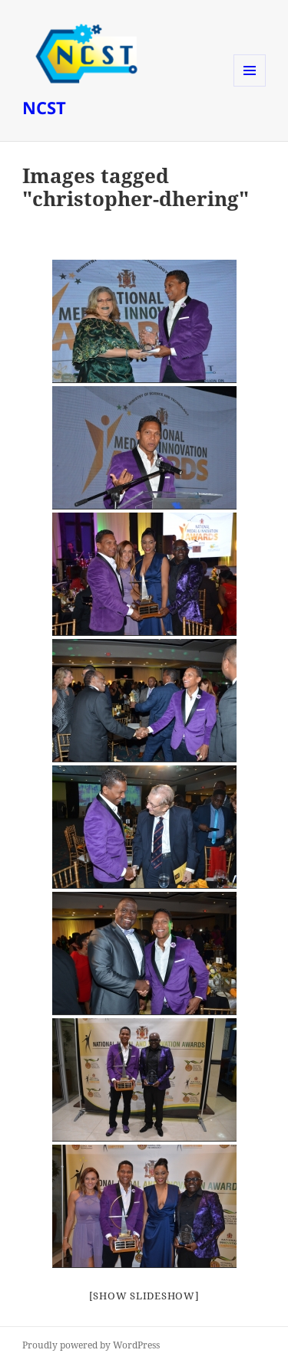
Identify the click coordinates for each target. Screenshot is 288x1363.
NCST (44, 107)
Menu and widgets (250, 86)
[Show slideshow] (144, 1295)
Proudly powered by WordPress (91, 1345)
